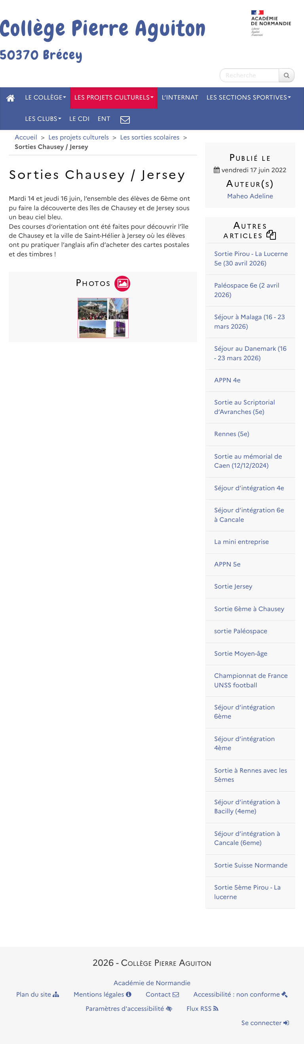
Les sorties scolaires (149, 137)
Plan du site (37, 995)
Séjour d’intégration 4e (249, 488)
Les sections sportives (248, 98)
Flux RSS (202, 1009)
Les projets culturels (114, 98)
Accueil (26, 137)
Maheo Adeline (250, 196)
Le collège (45, 98)
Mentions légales (102, 995)
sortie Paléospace (240, 631)
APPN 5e (227, 564)
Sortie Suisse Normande (250, 865)
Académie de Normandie (152, 983)
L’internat (180, 98)
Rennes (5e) (231, 434)
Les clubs (43, 119)
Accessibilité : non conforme (240, 995)
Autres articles (250, 230)
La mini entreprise (241, 542)
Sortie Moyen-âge (241, 654)
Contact (162, 995)
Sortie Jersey (233, 587)
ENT (103, 119)
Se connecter (265, 1023)
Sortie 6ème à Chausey (249, 609)
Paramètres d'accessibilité (129, 1009)
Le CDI (79, 119)
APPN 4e (227, 380)
